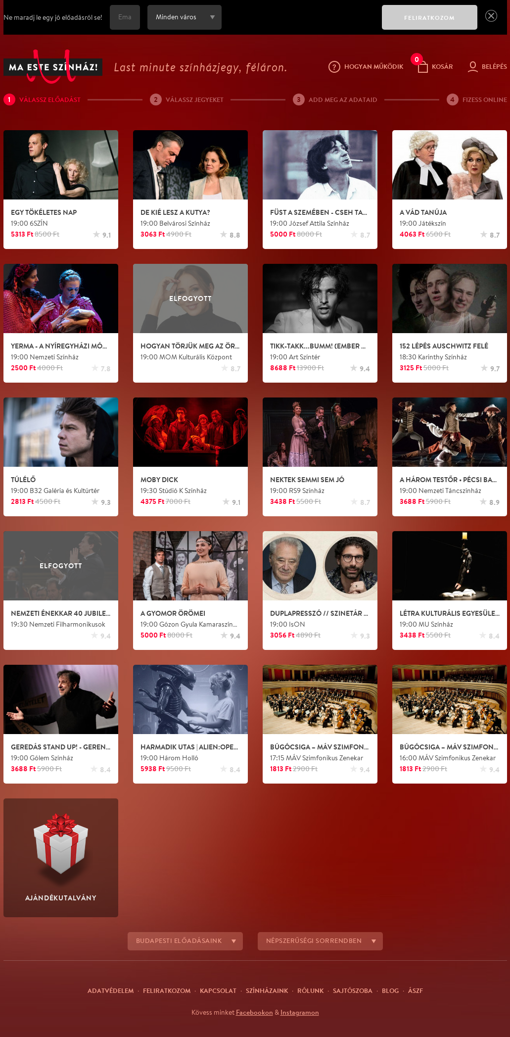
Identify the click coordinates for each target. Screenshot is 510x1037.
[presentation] (299, 24)
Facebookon (254, 1012)
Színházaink (267, 990)
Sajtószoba (352, 990)
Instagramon (299, 1012)
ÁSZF (415, 990)
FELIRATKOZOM (429, 17)
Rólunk (310, 990)
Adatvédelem (111, 990)
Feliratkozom (166, 990)
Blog (390, 990)
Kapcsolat (218, 990)
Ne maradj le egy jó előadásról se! (52, 17)
